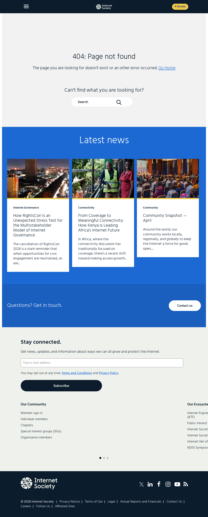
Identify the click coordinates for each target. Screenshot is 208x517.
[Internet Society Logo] (39, 483)
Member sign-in (31, 413)
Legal (111, 501)
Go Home (167, 68)
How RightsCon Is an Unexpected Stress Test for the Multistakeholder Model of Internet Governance (38, 215)
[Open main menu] (26, 6)
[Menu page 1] (100, 458)
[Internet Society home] (104, 7)
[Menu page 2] (104, 458)
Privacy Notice (70, 501)
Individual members (34, 419)
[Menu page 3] (108, 458)
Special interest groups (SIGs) (41, 431)
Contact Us (174, 501)
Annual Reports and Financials (140, 501)
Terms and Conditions (77, 373)
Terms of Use (94, 501)
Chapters (27, 425)
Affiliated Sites (65, 506)
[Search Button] (119, 102)
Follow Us (43, 506)
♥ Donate (180, 6)
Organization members (36, 437)
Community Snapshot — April (168, 208)
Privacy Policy (108, 373)
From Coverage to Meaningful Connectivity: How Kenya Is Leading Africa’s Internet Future (103, 213)
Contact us (185, 305)
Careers (26, 506)
